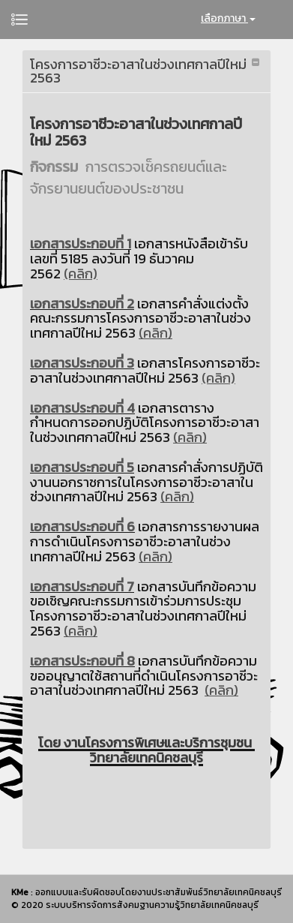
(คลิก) (80, 273)
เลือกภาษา (228, 18)
